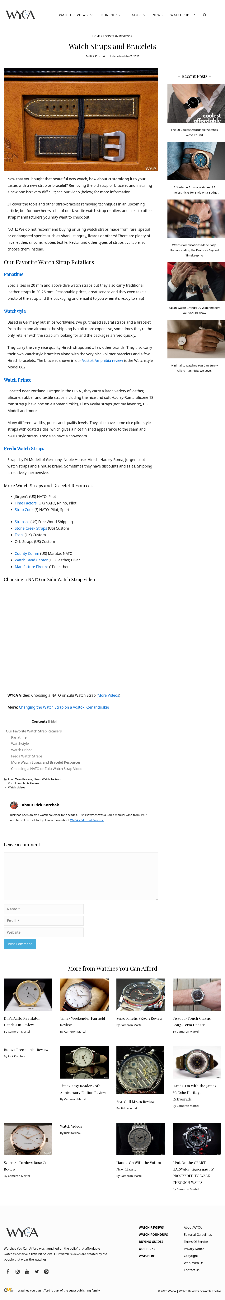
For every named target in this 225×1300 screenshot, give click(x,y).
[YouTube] (27, 1272)
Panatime (13, 274)
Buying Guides (151, 1242)
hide (52, 721)
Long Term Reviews (116, 36)
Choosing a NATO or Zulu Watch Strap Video (46, 768)
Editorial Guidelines (198, 1234)
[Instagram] (17, 1272)
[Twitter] (37, 1272)
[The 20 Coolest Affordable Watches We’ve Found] (196, 104)
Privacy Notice (194, 1249)
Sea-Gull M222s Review (135, 1101)
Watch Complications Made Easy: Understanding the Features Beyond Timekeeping (194, 250)
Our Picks (110, 15)
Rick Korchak (97, 56)
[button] (204, 15)
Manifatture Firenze (31, 566)
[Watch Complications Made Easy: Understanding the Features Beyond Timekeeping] (196, 220)
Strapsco (22, 521)
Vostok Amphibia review (102, 360)
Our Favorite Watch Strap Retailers (34, 731)
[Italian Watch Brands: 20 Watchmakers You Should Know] (196, 282)
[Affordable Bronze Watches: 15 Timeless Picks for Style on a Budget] (196, 162)
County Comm (27, 553)
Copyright (191, 1256)
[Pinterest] (46, 1272)
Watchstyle (15, 311)
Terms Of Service (196, 1242)
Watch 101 (185, 15)
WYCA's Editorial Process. (87, 820)
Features (136, 15)
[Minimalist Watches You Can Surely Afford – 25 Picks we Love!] (196, 340)
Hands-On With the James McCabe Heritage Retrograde (194, 1092)
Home (96, 36)
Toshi (19, 534)
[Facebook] (8, 1272)
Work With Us (193, 1263)
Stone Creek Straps (31, 528)
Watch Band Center (31, 560)
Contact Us (191, 1270)
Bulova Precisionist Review (26, 1049)
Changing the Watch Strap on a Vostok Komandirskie (64, 707)
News (157, 15)
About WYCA (193, 1227)
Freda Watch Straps (24, 448)
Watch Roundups (153, 1234)
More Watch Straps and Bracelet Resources (46, 762)
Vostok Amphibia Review (23, 783)
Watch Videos (16, 787)
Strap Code (24, 509)
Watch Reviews (78, 15)
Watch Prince (17, 380)
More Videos (108, 695)
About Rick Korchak (40, 804)
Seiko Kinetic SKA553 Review (139, 1018)
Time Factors (26, 503)
